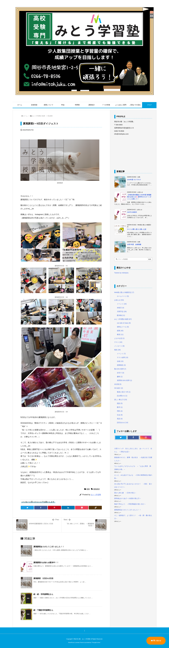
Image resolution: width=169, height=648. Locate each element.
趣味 (119, 376)
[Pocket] (81, 507)
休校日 (120, 308)
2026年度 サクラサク (134, 179)
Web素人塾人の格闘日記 (124, 292)
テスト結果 (122, 357)
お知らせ (119, 300)
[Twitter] (27, 507)
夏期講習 (96, 489)
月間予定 (122, 311)
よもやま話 (119, 338)
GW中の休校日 (132, 212)
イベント (122, 304)
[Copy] (95, 507)
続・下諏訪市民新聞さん (43, 610)
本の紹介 (118, 388)
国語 (119, 403)
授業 (51, 116)
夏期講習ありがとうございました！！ (48, 547)
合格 (120, 361)
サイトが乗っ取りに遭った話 (136, 229)
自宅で (120, 373)
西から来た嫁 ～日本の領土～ (125, 493)
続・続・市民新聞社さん (43, 594)
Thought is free (96, 642)
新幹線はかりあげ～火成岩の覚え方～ (127, 498)
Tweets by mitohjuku (121, 273)
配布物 (121, 315)
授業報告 (121, 365)
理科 (119, 411)
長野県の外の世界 (124, 380)
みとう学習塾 (96, 495)
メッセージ (119, 346)
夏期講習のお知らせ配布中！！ (46, 562)
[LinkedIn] (68, 507)
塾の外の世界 (120, 369)
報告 (117, 350)
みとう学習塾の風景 (38, 116)
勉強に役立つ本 (123, 392)
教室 (120, 334)
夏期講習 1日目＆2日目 (43, 578)
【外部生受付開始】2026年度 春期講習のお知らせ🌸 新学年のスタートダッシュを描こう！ (139, 197)
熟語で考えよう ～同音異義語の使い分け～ (130, 504)
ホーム (25, 116)
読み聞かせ (122, 396)
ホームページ (123, 296)
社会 (119, 415)
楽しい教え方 (120, 399)
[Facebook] (40, 507)
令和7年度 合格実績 (134, 244)
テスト (118, 342)
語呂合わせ (122, 422)
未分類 (117, 384)
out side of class (124, 323)
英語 (119, 419)
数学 (119, 407)
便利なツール (123, 327)
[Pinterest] (54, 507)
